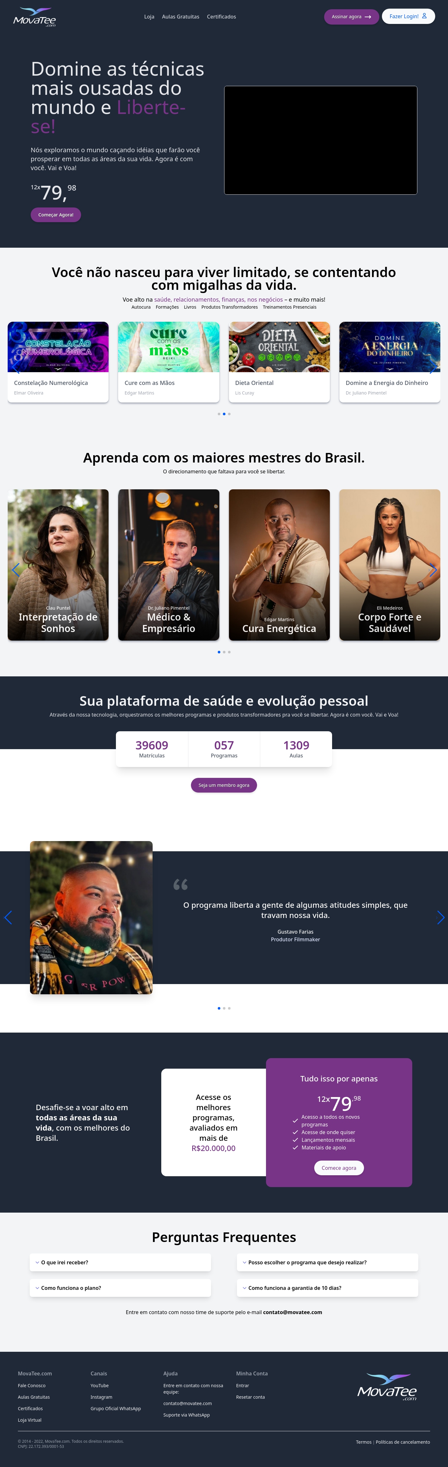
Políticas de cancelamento (403, 1442)
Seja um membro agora (224, 785)
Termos (364, 1442)
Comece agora (339, 1167)
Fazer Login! (409, 16)
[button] (433, 367)
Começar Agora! (55, 215)
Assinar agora (352, 17)
